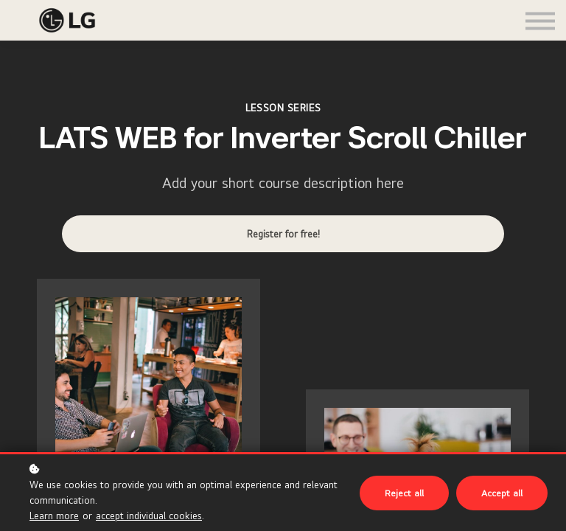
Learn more (54, 515)
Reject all (404, 493)
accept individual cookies (149, 515)
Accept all (502, 493)
